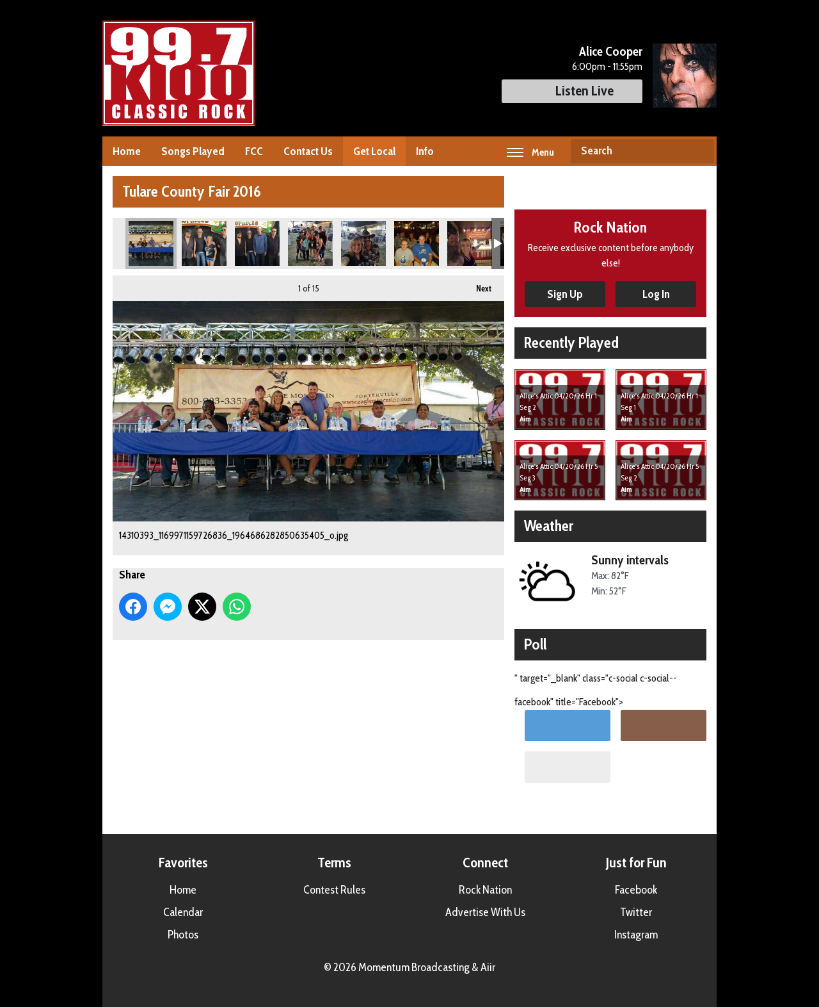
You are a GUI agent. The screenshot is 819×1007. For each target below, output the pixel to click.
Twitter (636, 912)
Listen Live (572, 90)
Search (699, 151)
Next (477, 284)
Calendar (183, 912)
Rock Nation (485, 890)
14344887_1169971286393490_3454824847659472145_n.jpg (416, 243)
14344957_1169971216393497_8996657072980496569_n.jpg (469, 243)
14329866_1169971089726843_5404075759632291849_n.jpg (310, 243)
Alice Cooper (610, 51)
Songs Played (193, 151)
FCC (254, 151)
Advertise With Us (485, 912)
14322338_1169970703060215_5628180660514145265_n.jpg (204, 243)
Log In (656, 294)
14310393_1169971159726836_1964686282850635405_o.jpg (151, 243)
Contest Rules (334, 890)
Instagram (636, 935)
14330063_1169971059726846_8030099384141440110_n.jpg (363, 243)
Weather (548, 525)
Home (127, 151)
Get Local (374, 151)
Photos (183, 935)
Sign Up (565, 294)
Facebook (636, 890)
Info (425, 151)
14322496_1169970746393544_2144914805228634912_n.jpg (257, 243)
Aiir (488, 967)
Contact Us (308, 151)
